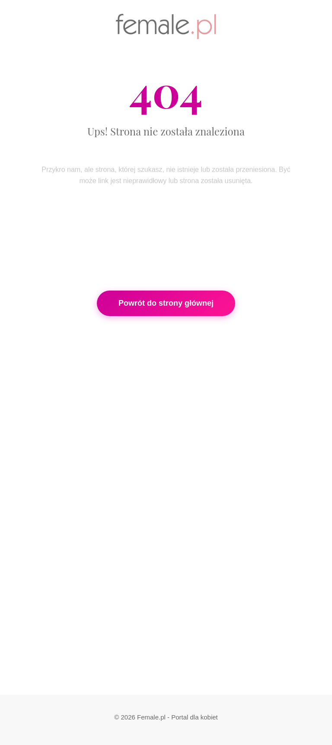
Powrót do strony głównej (166, 303)
